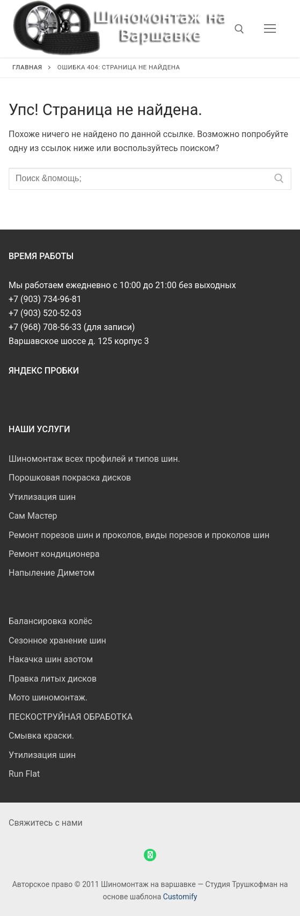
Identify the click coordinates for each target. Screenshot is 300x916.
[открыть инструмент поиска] (239, 29)
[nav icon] (270, 29)
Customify (180, 896)
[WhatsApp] (150, 855)
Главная (27, 67)
